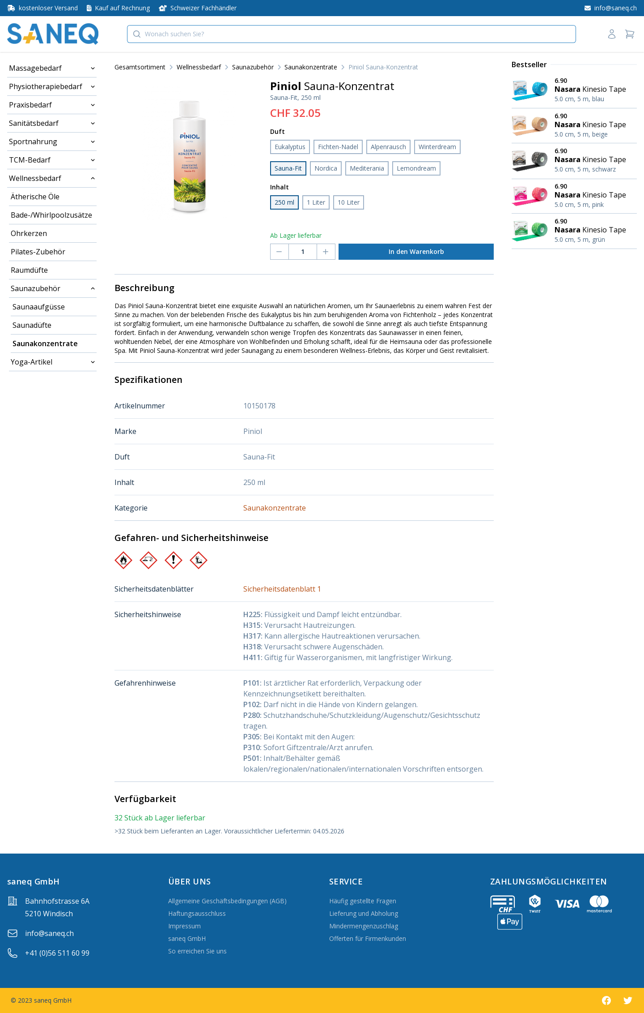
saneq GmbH (187, 938)
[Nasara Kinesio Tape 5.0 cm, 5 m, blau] (574, 90)
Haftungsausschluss (197, 913)
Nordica (325, 168)
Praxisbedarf (30, 105)
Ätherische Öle (35, 197)
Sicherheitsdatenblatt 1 (282, 589)
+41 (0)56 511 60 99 (57, 953)
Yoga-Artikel (31, 362)
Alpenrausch (388, 146)
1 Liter (316, 202)
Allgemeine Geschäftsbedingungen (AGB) (227, 901)
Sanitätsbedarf (34, 123)
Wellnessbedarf (35, 178)
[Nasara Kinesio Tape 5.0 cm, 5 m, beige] (574, 125)
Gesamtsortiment (139, 67)
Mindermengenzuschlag (363, 926)
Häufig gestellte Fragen (362, 901)
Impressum (184, 926)
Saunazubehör (35, 288)
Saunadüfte (32, 325)
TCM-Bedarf (30, 160)
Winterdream (437, 146)
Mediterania (367, 168)
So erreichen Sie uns (197, 951)
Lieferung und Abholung (363, 913)
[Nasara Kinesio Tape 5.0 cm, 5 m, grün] (574, 231)
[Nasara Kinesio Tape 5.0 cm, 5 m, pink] (574, 196)
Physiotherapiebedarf (45, 86)
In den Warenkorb (416, 251)
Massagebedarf (35, 68)
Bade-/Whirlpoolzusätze (51, 215)
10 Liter (349, 202)
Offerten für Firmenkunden (367, 938)
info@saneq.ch (49, 933)
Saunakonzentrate (45, 343)
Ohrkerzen (29, 233)
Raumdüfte (29, 270)
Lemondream (416, 168)
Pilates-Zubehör (38, 252)
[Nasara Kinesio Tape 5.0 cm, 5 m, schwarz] (574, 160)
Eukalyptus (290, 146)
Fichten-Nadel (338, 146)
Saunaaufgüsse (39, 307)
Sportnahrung (33, 141)
